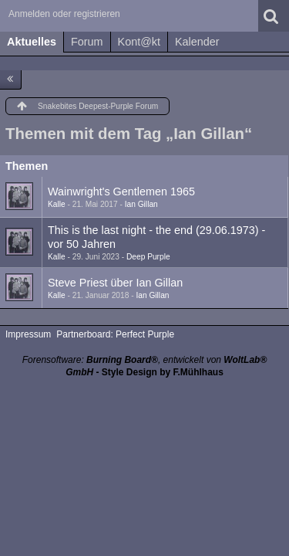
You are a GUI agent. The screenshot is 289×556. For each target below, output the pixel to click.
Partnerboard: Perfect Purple (115, 334)
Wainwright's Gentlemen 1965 (121, 191)
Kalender (197, 42)
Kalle (57, 204)
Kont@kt (139, 42)
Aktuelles (31, 42)
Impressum (28, 334)
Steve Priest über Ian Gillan (115, 282)
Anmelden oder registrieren (64, 13)
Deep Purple (148, 257)
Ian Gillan (141, 204)
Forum (87, 42)
